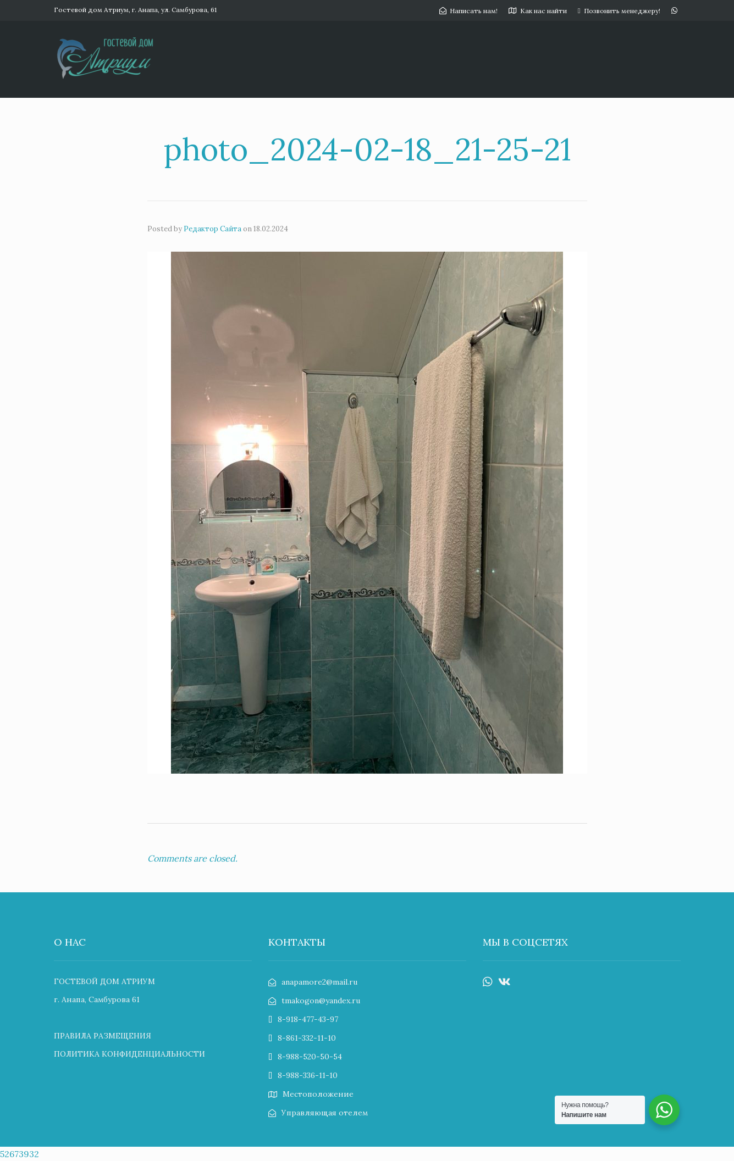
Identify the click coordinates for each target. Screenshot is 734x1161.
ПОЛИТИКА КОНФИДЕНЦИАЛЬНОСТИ (129, 1054)
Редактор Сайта (212, 229)
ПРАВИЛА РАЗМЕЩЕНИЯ (102, 1036)
